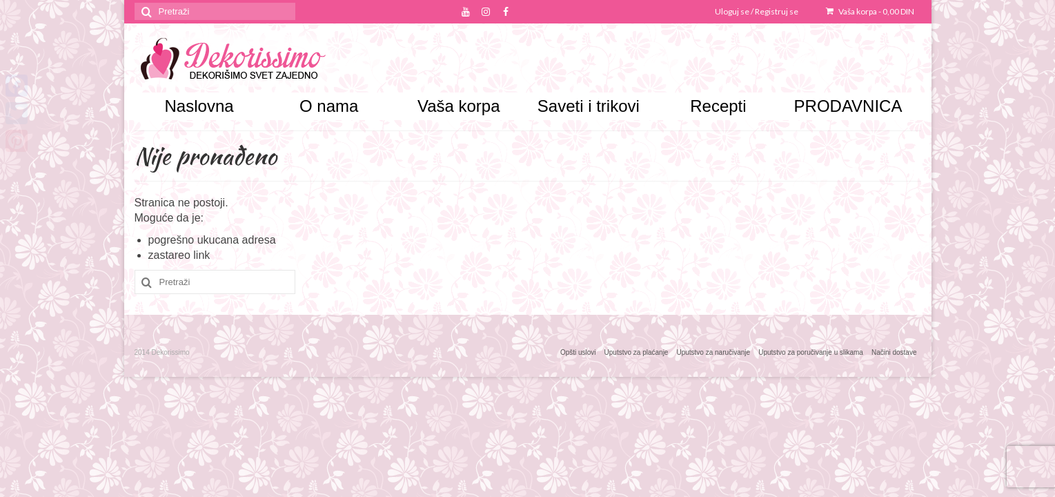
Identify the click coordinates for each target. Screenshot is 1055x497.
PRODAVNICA (848, 106)
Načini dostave (894, 352)
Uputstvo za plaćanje (636, 352)
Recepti (718, 106)
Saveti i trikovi (589, 106)
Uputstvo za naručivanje (713, 352)
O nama (328, 106)
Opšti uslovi (578, 352)
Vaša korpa (870, 11)
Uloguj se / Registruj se (756, 11)
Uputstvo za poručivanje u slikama (810, 352)
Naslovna (199, 106)
